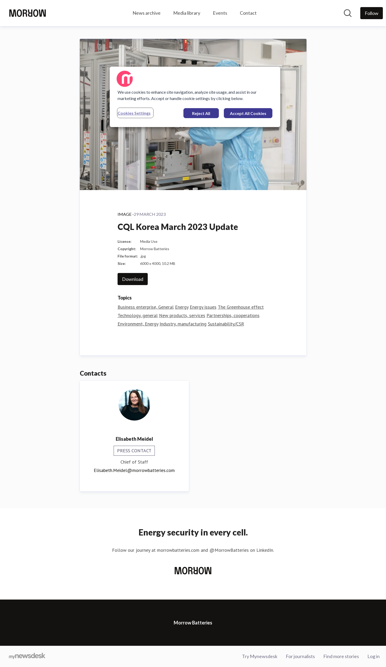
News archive (147, 13)
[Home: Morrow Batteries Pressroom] (27, 13)
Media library (186, 13)
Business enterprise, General (146, 307)
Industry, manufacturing (183, 324)
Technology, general (138, 315)
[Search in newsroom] (347, 13)
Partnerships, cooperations (233, 315)
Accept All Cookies (248, 113)
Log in (373, 656)
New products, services (182, 315)
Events (220, 13)
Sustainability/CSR (226, 324)
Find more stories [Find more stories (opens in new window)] (341, 656)
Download (132, 279)
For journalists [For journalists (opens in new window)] (300, 656)
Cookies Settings (134, 113)
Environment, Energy (138, 324)
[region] (195, 97)
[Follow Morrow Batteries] (371, 13)
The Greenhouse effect (241, 307)
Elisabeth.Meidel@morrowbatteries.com (134, 470)
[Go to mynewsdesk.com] (27, 656)
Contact (248, 13)
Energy (181, 307)
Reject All (201, 113)
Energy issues (203, 307)
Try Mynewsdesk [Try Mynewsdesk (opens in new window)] (259, 656)
